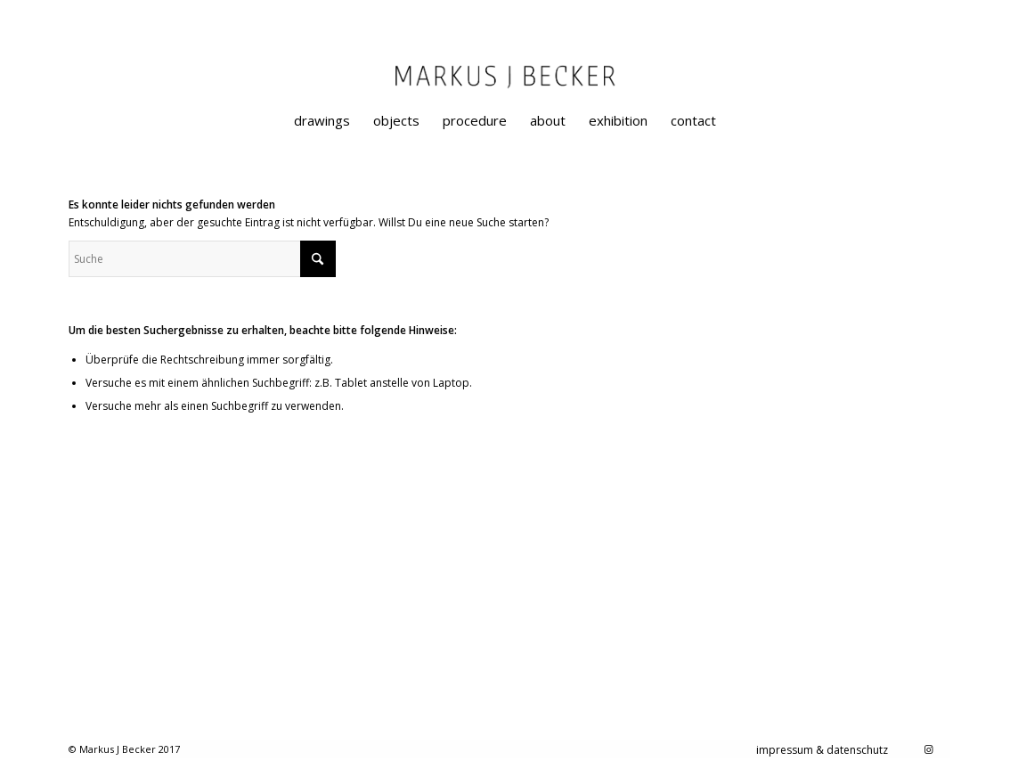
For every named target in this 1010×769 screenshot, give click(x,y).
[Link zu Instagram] (928, 749)
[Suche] (202, 259)
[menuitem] (322, 120)
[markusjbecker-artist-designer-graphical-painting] (505, 94)
